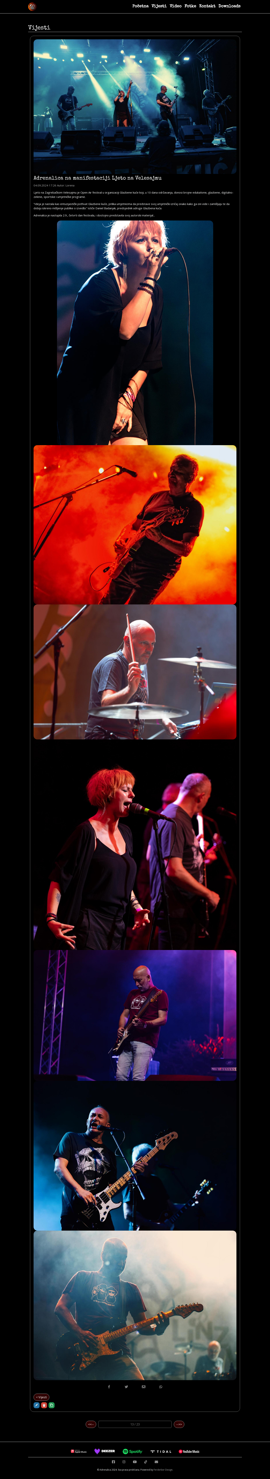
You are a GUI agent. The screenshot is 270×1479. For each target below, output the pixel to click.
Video (176, 6)
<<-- (91, 1424)
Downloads (229, 6)
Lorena (69, 185)
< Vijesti (41, 1397)
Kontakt (207, 6)
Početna (140, 6)
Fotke (190, 6)
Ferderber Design (163, 1469)
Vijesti (159, 6)
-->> (179, 1424)
